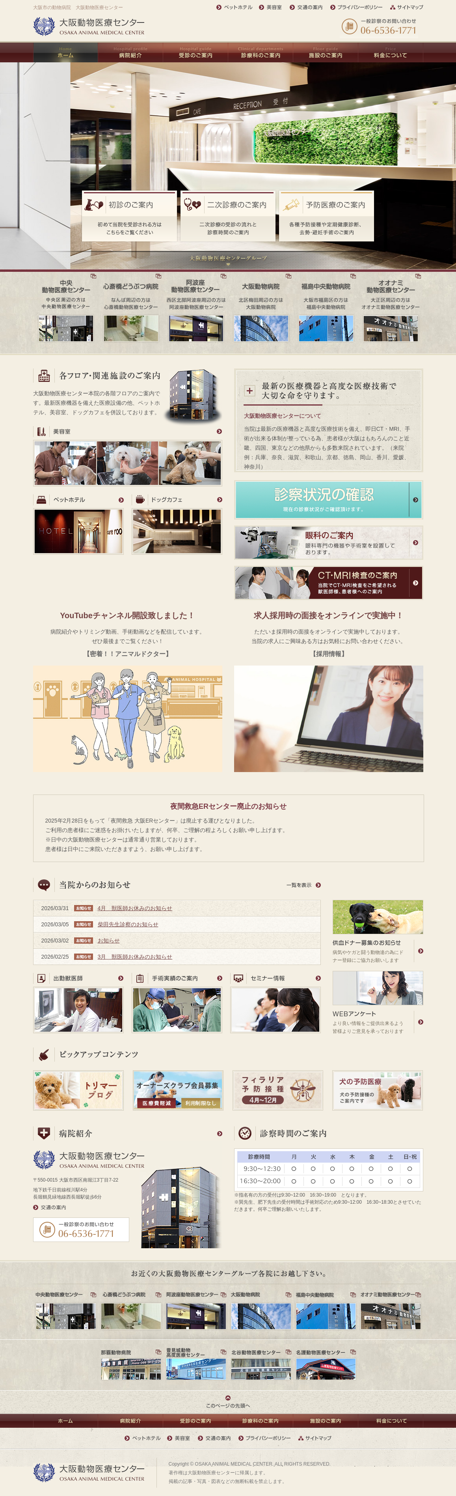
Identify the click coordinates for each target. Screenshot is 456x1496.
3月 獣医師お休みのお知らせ (135, 957)
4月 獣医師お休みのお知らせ (135, 908)
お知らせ (109, 940)
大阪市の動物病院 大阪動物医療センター (78, 7)
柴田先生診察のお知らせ (128, 924)
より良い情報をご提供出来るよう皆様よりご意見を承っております (378, 1002)
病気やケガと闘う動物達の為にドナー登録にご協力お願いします (378, 931)
